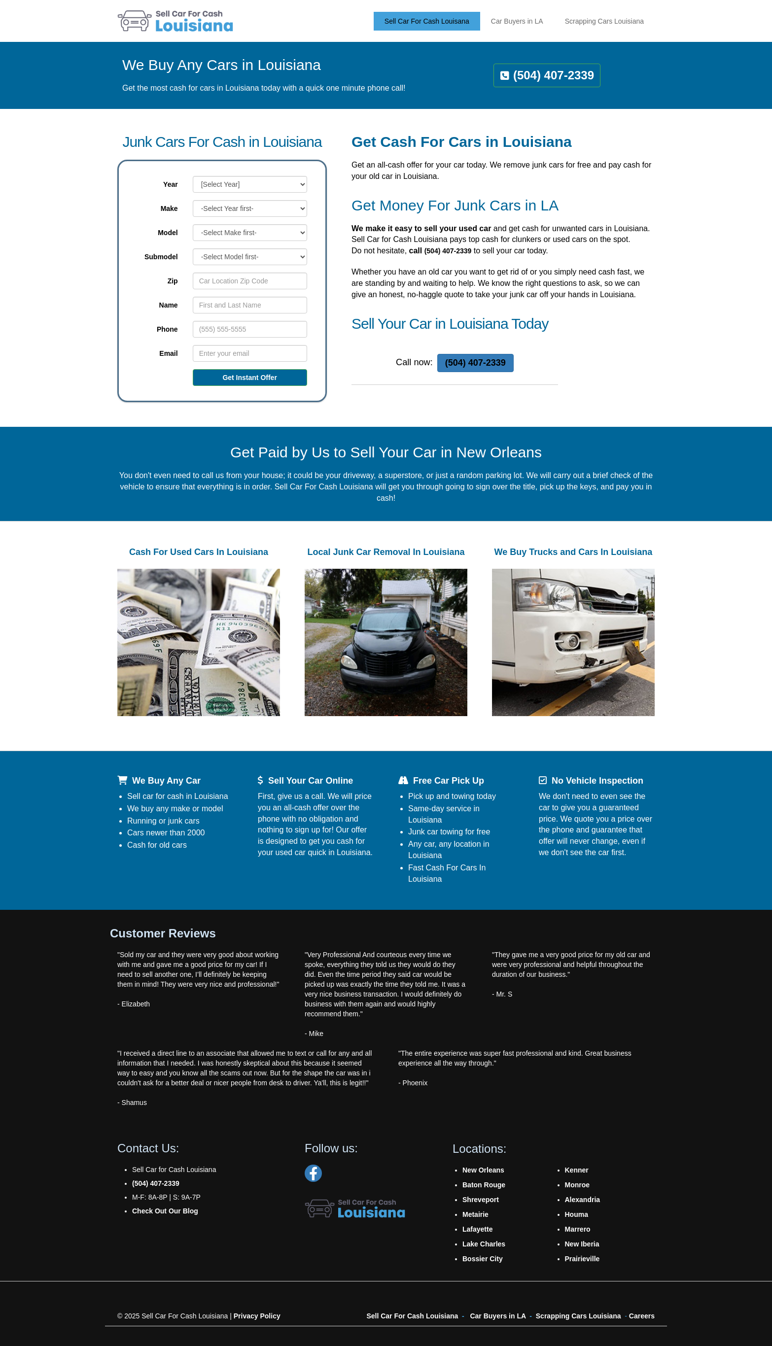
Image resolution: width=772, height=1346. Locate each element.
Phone (167, 329)
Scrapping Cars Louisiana (578, 1316)
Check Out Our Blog (165, 1211)
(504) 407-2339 (448, 251)
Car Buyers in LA (498, 1316)
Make (169, 208)
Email (168, 353)
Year (170, 184)
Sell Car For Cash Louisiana (412, 1316)
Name (168, 305)
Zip (173, 281)
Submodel (161, 257)
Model (167, 233)
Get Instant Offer (249, 377)
